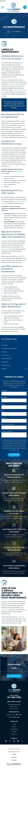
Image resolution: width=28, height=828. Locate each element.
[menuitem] (14, 754)
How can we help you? (7, 431)
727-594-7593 (14, 697)
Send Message (14, 455)
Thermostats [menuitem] (4, 362)
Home (14, 724)
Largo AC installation (15, 84)
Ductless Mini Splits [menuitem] (6, 358)
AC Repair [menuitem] (3, 352)
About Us (14, 726)
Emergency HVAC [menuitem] (5, 365)
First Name (4, 390)
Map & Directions (14, 708)
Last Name (4, 397)
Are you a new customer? (7, 424)
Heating (14, 731)
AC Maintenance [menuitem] (5, 355)
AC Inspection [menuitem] (4, 345)
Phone (3, 404)
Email (2, 411)
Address (3, 417)
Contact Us (14, 734)
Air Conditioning (14, 729)
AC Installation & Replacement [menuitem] (9, 348)
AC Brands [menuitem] (4, 368)
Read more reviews (14, 676)
